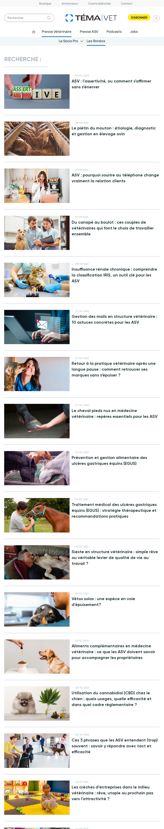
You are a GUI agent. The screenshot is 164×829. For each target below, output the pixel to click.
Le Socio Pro (68, 41)
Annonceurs (70, 3)
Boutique (45, 3)
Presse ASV (89, 31)
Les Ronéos (96, 41)
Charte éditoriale (99, 3)
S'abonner (139, 17)
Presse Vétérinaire (57, 31)
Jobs (134, 31)
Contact (126, 3)
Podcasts (114, 31)
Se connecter (157, 18)
